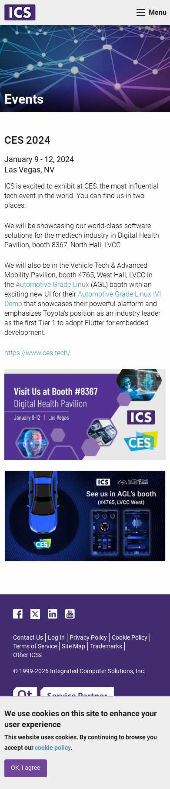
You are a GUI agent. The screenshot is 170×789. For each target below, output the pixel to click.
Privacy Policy (88, 637)
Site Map (73, 646)
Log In (56, 637)
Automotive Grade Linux (52, 284)
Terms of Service (35, 646)
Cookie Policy (129, 637)
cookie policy (52, 747)
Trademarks (106, 646)
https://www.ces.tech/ (37, 353)
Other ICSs (27, 654)
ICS (20, 12)
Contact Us (28, 637)
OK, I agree (25, 768)
